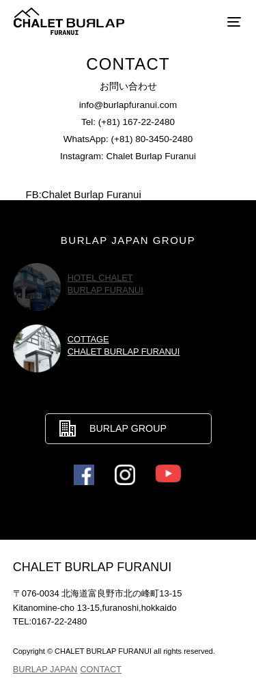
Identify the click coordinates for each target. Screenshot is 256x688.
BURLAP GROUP (128, 428)
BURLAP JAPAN (45, 669)
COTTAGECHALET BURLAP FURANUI (124, 345)
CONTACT (101, 669)
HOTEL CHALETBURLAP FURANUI (105, 284)
